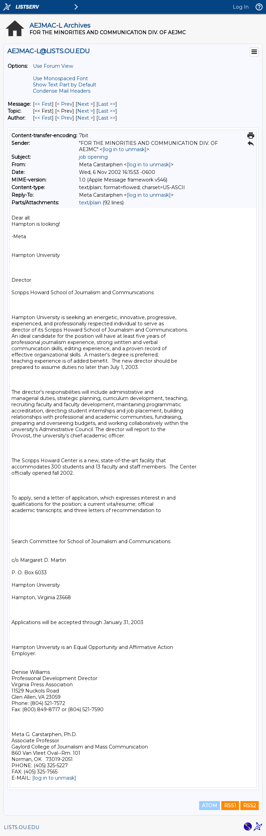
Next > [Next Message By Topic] (85, 111)
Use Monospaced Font (60, 78)
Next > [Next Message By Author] (85, 118)
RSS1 (230, 805)
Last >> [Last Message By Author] (106, 118)
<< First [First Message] (43, 104)
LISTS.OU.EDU (21, 827)
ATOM (209, 805)
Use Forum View (53, 66)
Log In (241, 7)
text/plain (90, 202)
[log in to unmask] (125, 149)
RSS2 (249, 805)
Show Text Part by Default (64, 85)
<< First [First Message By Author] (43, 118)
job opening (93, 157)
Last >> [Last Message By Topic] (106, 111)
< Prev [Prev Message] (64, 104)
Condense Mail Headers (61, 91)
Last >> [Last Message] (106, 104)
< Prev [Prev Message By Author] (64, 118)
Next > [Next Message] (85, 104)
